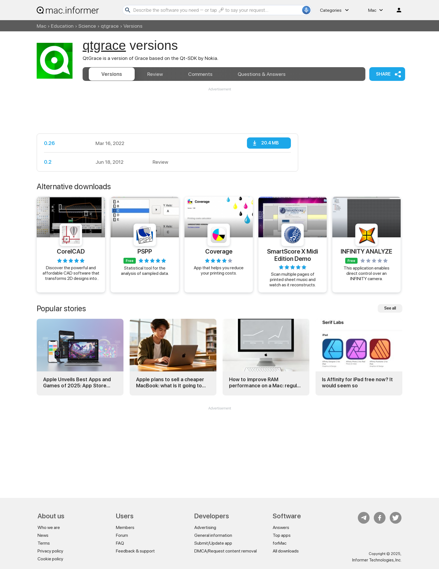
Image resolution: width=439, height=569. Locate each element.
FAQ (120, 543)
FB (380, 518)
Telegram (364, 518)
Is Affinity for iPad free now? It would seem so (357, 382)
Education (62, 26)
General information (213, 535)
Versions (111, 74)
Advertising (205, 527)
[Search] (217, 10)
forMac (279, 543)
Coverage (218, 251)
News (43, 535)
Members (125, 527)
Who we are (49, 527)
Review (155, 74)
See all (390, 308)
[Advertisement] (219, 108)
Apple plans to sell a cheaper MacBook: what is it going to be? (170, 382)
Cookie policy (50, 558)
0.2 (48, 162)
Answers (262, 74)
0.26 (49, 143)
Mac (41, 26)
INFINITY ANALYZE (366, 251)
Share (383, 74)
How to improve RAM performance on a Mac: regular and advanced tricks (265, 382)
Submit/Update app (213, 543)
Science (87, 26)
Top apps (282, 535)
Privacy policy (50, 551)
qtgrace (110, 26)
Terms (44, 543)
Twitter (395, 518)
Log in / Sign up (396, 10)
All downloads (286, 551)
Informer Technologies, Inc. (376, 560)
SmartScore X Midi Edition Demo (292, 255)
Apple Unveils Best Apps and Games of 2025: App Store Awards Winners (77, 382)
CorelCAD (71, 251)
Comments (200, 74)
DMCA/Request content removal (225, 551)
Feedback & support (135, 551)
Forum (122, 535)
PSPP (144, 251)
